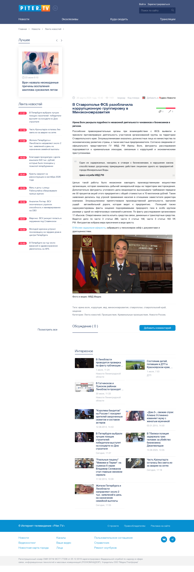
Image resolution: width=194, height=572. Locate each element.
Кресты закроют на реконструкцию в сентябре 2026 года (45, 176)
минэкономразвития (118, 307)
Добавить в (159, 98)
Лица (59, 547)
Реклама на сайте (160, 526)
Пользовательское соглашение (113, 537)
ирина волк (84, 307)
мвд (105, 307)
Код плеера (133, 98)
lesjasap (121, 98)
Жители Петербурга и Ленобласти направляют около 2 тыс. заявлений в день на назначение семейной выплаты (45, 144)
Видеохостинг (27, 542)
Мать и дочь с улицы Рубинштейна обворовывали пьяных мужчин (43, 190)
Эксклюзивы (70, 19)
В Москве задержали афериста (88, 227)
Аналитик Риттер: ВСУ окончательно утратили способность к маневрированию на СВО (44, 206)
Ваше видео (63, 542)
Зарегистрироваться (159, 4)
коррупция (96, 307)
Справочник (101, 542)
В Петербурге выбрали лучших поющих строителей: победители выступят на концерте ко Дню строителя (45, 117)
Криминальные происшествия (133, 315)
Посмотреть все (82, 329)
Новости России (157, 315)
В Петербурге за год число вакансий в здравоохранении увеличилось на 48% (43, 245)
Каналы (61, 537)
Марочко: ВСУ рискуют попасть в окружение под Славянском (45, 219)
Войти (142, 4)
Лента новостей (92, 315)
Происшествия (109, 315)
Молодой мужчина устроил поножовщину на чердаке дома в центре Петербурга (45, 231)
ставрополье (136, 307)
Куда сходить (119, 19)
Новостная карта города (33, 547)
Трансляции (168, 19)
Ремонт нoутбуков (105, 547)
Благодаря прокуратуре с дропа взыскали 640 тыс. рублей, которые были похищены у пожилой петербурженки (44, 161)
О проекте (113, 526)
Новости (23, 19)
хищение (76, 311)
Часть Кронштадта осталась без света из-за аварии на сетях (44, 131)
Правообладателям (134, 526)
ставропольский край (155, 307)
